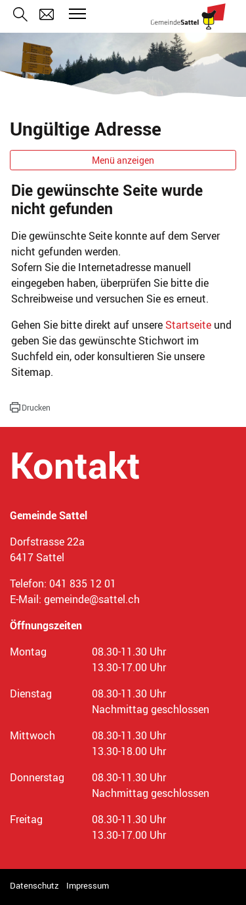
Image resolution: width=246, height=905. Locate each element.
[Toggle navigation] (75, 13)
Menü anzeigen (123, 160)
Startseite (188, 325)
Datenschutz (34, 885)
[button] (30, 407)
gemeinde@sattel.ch (92, 599)
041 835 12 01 (82, 583)
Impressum (87, 885)
